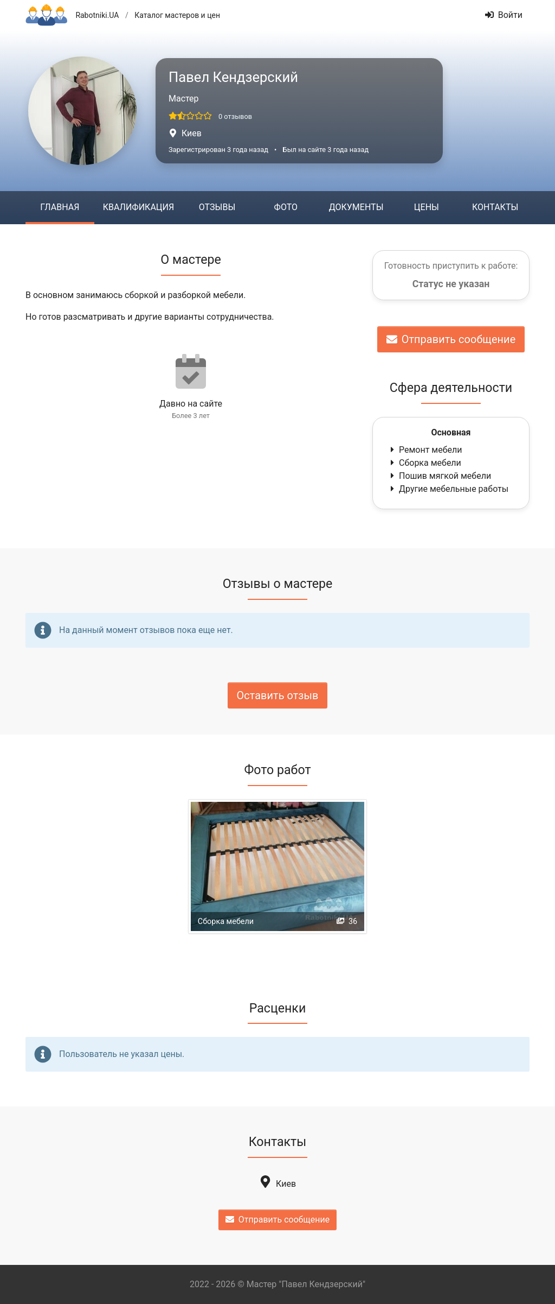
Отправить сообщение (451, 339)
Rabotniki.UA (97, 15)
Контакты (495, 207)
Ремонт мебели (425, 450)
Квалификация (138, 207)
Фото (286, 207)
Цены (426, 207)
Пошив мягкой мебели (439, 476)
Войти (503, 15)
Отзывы (217, 207)
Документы (356, 207)
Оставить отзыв (278, 695)
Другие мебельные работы (448, 489)
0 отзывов (235, 116)
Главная (59, 207)
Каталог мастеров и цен (177, 15)
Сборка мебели (424, 463)
